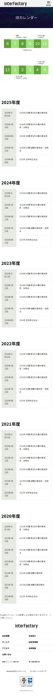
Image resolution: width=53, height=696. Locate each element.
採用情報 (32, 648)
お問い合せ (6, 654)
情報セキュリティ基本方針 (10, 662)
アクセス (5, 648)
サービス (5, 642)
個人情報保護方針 (34, 662)
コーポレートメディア (38, 671)
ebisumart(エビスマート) (16, 671)
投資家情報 (33, 642)
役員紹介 (32, 636)
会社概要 (5, 636)
